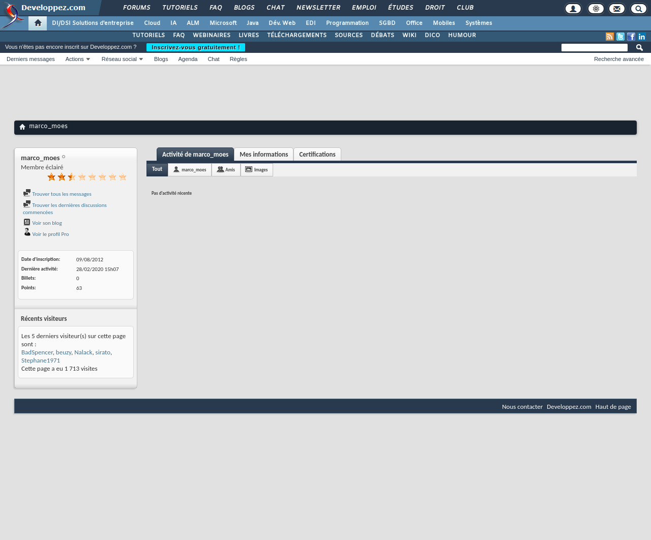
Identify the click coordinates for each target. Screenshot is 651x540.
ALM (193, 23)
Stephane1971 (40, 360)
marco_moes (194, 169)
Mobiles (444, 23)
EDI (311, 23)
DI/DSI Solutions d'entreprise (93, 23)
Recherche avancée (619, 59)
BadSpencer (37, 352)
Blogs (243, 8)
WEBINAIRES (211, 35)
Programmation (347, 23)
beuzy (63, 352)
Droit (434, 8)
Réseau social (119, 59)
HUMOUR (462, 35)
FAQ (215, 8)
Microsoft (223, 23)
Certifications (317, 154)
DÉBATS (382, 35)
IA (173, 23)
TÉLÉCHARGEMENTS (297, 35)
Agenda (187, 59)
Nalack (83, 352)
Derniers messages (31, 59)
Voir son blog (42, 223)
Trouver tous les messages (57, 194)
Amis (230, 169)
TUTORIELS (148, 35)
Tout (157, 169)
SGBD (387, 23)
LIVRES (249, 35)
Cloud (152, 23)
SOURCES (349, 35)
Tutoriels (179, 8)
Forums (136, 8)
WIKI (409, 35)
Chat (275, 8)
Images (261, 169)
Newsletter (317, 8)
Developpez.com (569, 406)
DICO (432, 35)
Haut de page (613, 406)
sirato (103, 352)
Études (400, 8)
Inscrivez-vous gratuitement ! (196, 47)
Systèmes (478, 23)
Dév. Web (282, 23)
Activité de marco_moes (195, 154)
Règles (238, 59)
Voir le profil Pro (46, 234)
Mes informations (264, 154)
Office (414, 23)
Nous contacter (522, 406)
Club (464, 8)
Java (252, 23)
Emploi (363, 8)
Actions (75, 59)
